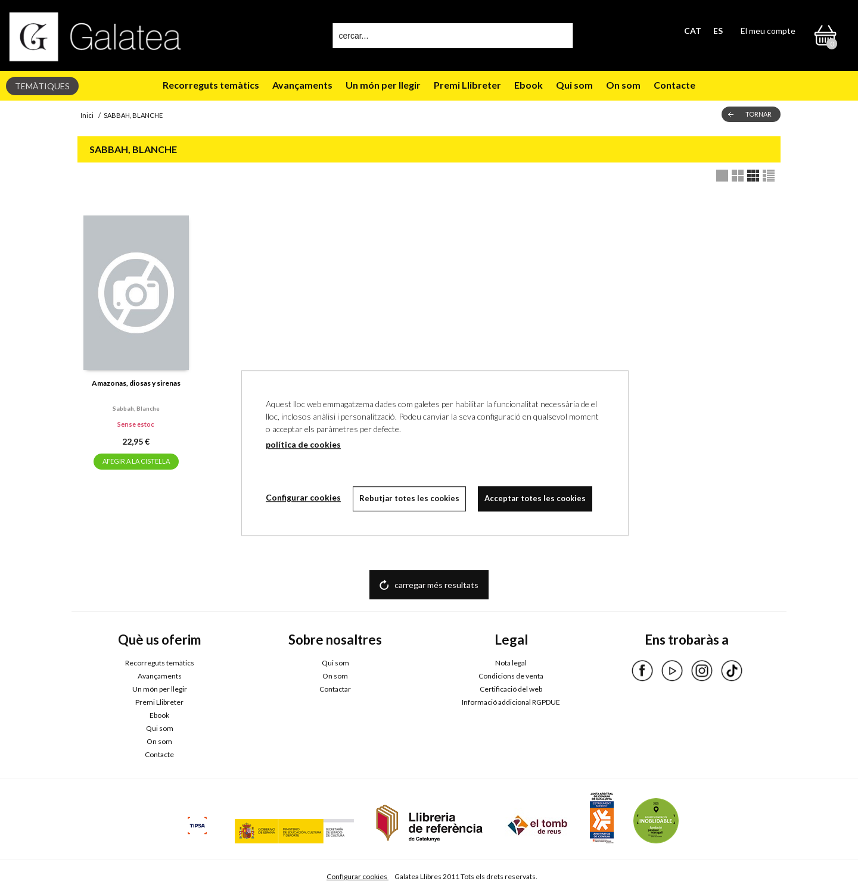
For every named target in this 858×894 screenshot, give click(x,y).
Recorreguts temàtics (211, 84)
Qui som (574, 84)
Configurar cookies (357, 876)
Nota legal (511, 662)
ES (718, 31)
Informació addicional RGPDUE (511, 702)
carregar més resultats (436, 585)
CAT (692, 31)
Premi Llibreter (467, 84)
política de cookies (303, 444)
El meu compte (768, 31)
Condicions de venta (510, 675)
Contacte (674, 84)
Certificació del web (511, 688)
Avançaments (302, 84)
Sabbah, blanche (136, 408)
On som (623, 84)
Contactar (335, 688)
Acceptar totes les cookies (535, 498)
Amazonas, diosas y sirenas (136, 383)
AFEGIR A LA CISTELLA (136, 461)
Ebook (528, 84)
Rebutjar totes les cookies (409, 498)
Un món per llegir (383, 84)
